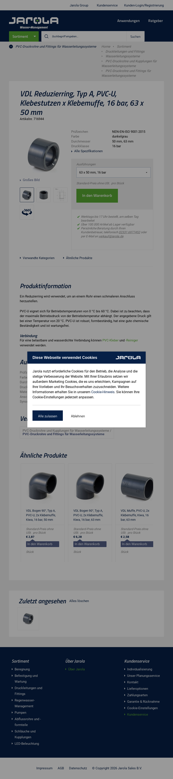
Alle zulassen (47, 416)
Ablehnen (78, 416)
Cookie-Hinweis (102, 392)
